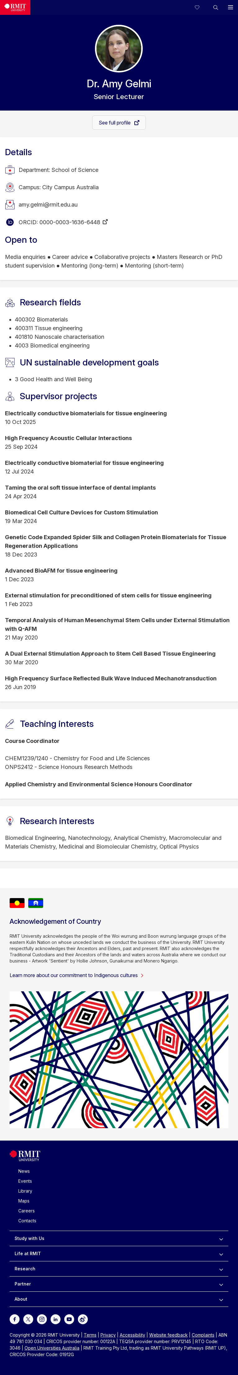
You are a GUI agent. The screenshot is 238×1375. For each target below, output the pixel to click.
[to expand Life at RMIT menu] (221, 1254)
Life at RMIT (28, 1253)
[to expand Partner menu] (221, 1284)
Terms (90, 1335)
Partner (23, 1283)
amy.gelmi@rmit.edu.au (48, 204)
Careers (26, 1210)
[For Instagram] (42, 1318)
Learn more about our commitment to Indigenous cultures (77, 975)
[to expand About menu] (221, 1299)
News (24, 1171)
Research (25, 1268)
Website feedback (168, 1335)
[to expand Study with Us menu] (221, 1238)
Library (25, 1191)
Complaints (203, 1335)
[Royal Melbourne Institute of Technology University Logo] (25, 1159)
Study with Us (29, 1238)
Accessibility (132, 1335)
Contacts (27, 1220)
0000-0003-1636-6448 (69, 222)
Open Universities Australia (52, 1348)
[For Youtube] (69, 1318)
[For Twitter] (28, 1318)
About (21, 1299)
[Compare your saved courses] (200, 7)
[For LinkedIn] (56, 1318)
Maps (23, 1200)
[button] (215, 7)
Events (25, 1181)
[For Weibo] (83, 1318)
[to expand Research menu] (221, 1269)
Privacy (108, 1335)
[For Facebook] (15, 1318)
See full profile (115, 123)
